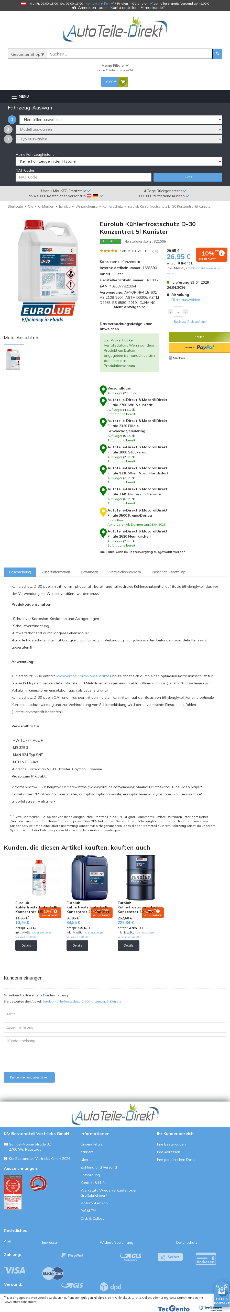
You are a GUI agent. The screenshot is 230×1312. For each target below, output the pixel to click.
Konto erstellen (123, 7)
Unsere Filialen (93, 1144)
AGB (7, 1241)
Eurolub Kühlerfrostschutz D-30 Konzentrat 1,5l (36, 907)
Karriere (87, 1152)
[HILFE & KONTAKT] (222, 1293)
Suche (187, 177)
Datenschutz (187, 1242)
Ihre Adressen (168, 1152)
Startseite (15, 206)
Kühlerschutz (113, 206)
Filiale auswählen (185, 299)
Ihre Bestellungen (171, 1144)
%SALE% (88, 1210)
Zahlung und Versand (99, 1167)
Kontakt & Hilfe (97, 3)
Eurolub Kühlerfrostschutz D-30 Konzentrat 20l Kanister (88, 907)
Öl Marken (46, 206)
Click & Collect (92, 1218)
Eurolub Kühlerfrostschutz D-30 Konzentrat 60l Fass (138, 907)
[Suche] (129, 54)
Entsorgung (90, 1175)
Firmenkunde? (152, 7)
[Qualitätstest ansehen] (13, 1192)
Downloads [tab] (89, 572)
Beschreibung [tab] (20, 572)
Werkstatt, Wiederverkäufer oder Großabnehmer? (109, 1193)
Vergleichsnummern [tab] (125, 572)
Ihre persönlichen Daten (176, 1159)
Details (26, 945)
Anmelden (87, 7)
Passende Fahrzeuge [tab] (169, 572)
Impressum (51, 1242)
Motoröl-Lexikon (94, 1203)
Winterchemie (86, 206)
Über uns (88, 1159)
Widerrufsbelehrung (116, 1242)
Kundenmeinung (115, 1051)
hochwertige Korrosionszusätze (82, 676)
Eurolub (65, 206)
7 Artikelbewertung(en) (138, 251)
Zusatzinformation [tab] (56, 572)
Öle (30, 206)
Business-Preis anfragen (190, 322)
